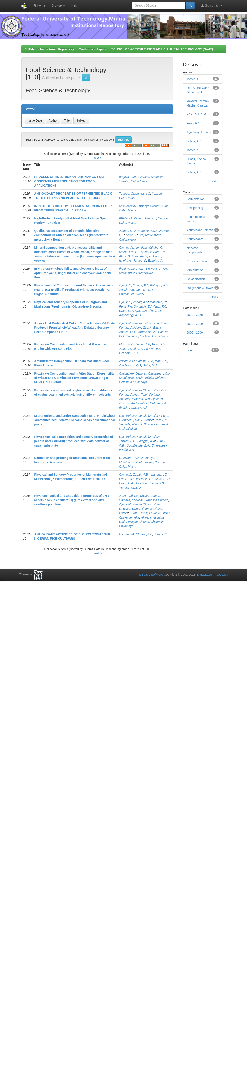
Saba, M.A (150, 365)
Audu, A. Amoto (150, 256)
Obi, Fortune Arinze (143, 332)
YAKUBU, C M (196, 114)
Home (39, 5)
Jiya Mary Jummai (199, 132)
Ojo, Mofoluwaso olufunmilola (139, 323)
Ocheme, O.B (128, 353)
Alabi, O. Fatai (128, 256)
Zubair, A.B (126, 289)
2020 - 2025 (195, 314)
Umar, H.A (126, 311)
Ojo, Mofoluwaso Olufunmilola (139, 390)
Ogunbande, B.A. (138, 445)
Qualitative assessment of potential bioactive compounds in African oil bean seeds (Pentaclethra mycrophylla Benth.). (71, 235)
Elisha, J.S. (157, 483)
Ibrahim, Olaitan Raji (133, 407)
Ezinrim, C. (155, 260)
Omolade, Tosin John (133, 458)
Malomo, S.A (144, 361)
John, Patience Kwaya (134, 495)
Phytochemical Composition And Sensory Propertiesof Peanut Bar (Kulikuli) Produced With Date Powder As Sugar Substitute (73, 290)
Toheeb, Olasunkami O (134, 193)
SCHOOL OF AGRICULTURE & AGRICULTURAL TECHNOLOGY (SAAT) (162, 49)
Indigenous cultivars (200, 288)
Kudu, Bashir (138, 513)
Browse (58, 5)
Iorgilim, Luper (128, 177)
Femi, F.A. (126, 479)
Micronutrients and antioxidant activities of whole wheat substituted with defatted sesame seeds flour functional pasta (74, 420)
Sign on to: (212, 5)
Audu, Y (158, 252)
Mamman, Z (158, 302)
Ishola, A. (125, 260)
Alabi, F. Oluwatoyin (145, 424)
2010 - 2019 (195, 323)
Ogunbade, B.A (146, 289)
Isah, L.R (161, 361)
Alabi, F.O (159, 306)
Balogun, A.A (159, 285)
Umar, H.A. (126, 483)
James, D (139, 260)
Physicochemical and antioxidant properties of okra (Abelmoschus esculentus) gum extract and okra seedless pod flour (71, 500)
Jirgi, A (138, 348)
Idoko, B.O (126, 344)
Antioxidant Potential (200, 230)
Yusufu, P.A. (127, 441)
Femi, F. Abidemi (140, 252)
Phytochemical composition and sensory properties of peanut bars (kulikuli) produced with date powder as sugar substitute (73, 441)
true (189, 350)
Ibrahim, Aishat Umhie (155, 336)
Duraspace (204, 574)
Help (74, 5)
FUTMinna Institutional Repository (49, 49)
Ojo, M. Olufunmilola (133, 247)
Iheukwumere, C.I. (131, 268)
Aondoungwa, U (130, 315)
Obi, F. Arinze (144, 420)
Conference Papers (93, 49)
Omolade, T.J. (143, 479)
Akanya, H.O (152, 348)
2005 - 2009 (195, 332)
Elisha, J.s (155, 311)
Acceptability (195, 208)
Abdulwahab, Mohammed (148, 403)
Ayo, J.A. (142, 483)
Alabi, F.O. (162, 479)
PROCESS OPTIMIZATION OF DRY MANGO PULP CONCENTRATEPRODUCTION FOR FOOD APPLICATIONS (69, 181)
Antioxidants (195, 239)
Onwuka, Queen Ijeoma (135, 508)
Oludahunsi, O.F (130, 365)
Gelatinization (196, 279)
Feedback (221, 574)
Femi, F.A (125, 306)
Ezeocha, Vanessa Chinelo (150, 500)
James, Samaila (151, 177)
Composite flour (197, 261)
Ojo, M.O (125, 285)
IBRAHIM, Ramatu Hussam (137, 218)
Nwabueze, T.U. (145, 231)
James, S (125, 348)
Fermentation (195, 199)
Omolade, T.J (143, 306)
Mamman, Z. (159, 474)
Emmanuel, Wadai (131, 294)
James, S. (126, 231)
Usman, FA (126, 534)
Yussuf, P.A (140, 285)
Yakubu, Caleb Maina (133, 181)
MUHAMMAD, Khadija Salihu (138, 206)
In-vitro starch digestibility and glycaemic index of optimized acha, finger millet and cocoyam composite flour (73, 273)
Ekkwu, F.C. (154, 268)
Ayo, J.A (140, 311)
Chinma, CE (144, 534)
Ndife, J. (131, 235)
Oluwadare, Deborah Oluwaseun (141, 373)
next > (97, 158)
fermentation (195, 270)
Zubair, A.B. (141, 474)
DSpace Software (151, 574)
